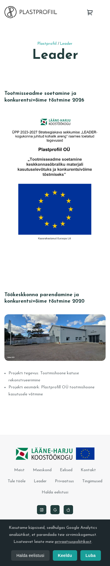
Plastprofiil (47, 44)
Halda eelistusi (55, 492)
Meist (19, 470)
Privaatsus (64, 481)
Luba (91, 555)
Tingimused (92, 481)
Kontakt (88, 470)
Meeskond (42, 470)
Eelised (66, 470)
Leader (66, 44)
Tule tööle (17, 481)
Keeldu (65, 555)
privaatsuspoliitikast (73, 542)
